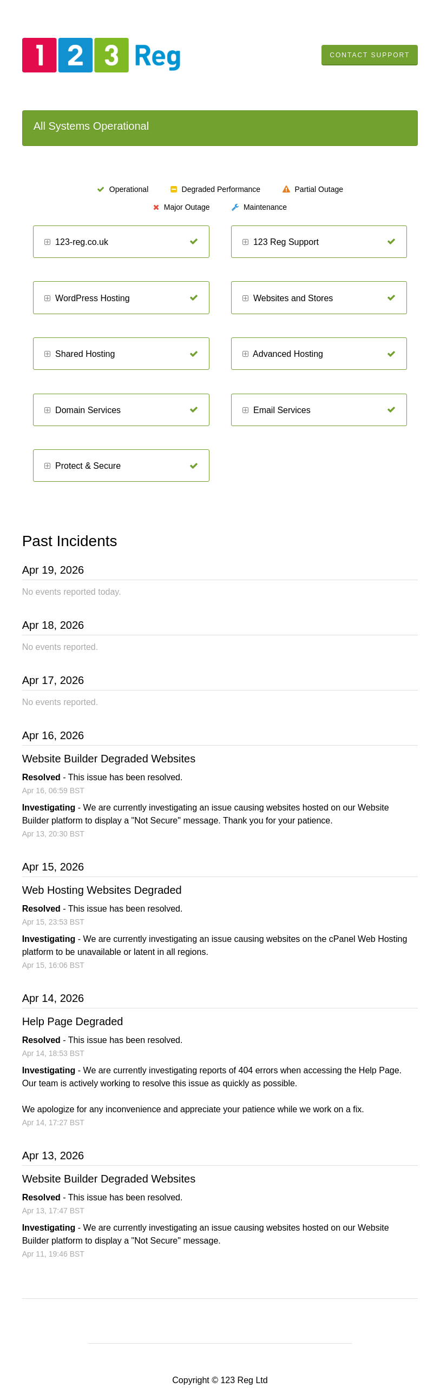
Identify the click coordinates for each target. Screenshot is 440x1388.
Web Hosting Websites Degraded (102, 890)
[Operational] (193, 241)
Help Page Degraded (72, 1021)
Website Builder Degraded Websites (109, 759)
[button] (47, 242)
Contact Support (370, 55)
